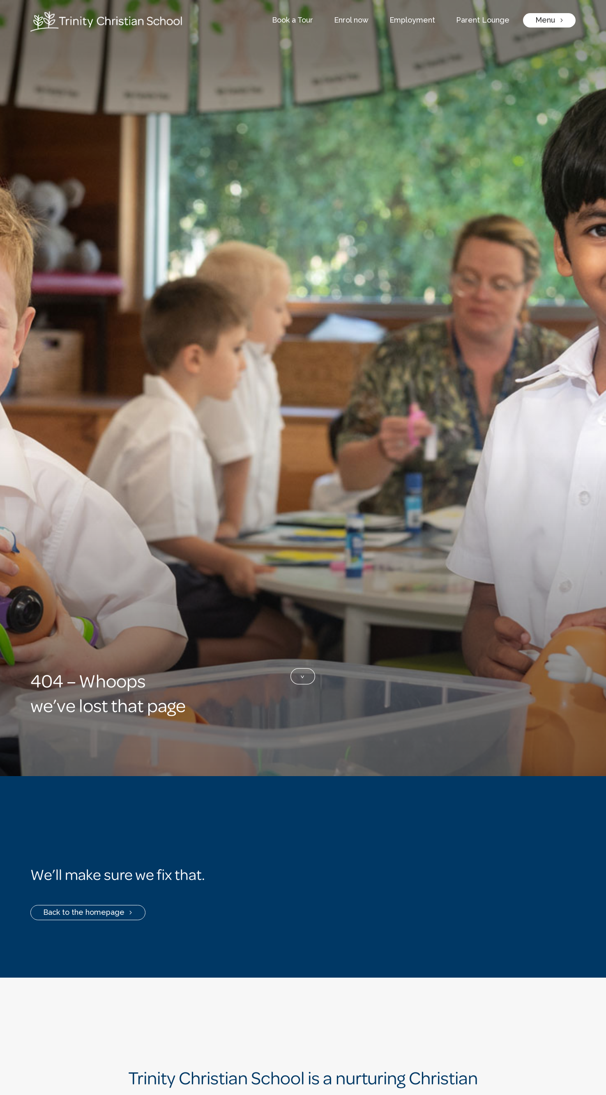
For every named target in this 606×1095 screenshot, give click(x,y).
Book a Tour (292, 20)
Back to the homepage (83, 912)
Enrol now (351, 20)
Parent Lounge (482, 20)
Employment (412, 20)
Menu (545, 20)
